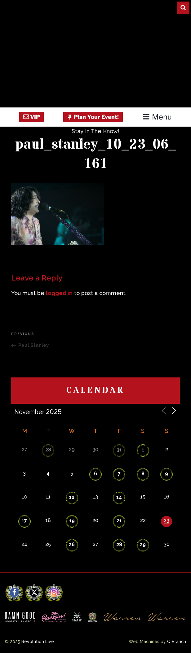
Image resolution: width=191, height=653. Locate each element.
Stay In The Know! (95, 131)
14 (119, 497)
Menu (157, 116)
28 (48, 450)
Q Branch (176, 641)
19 (72, 521)
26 (72, 544)
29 (143, 544)
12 (71, 497)
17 (24, 521)
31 (119, 450)
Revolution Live (37, 641)
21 (119, 521)
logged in (59, 293)
